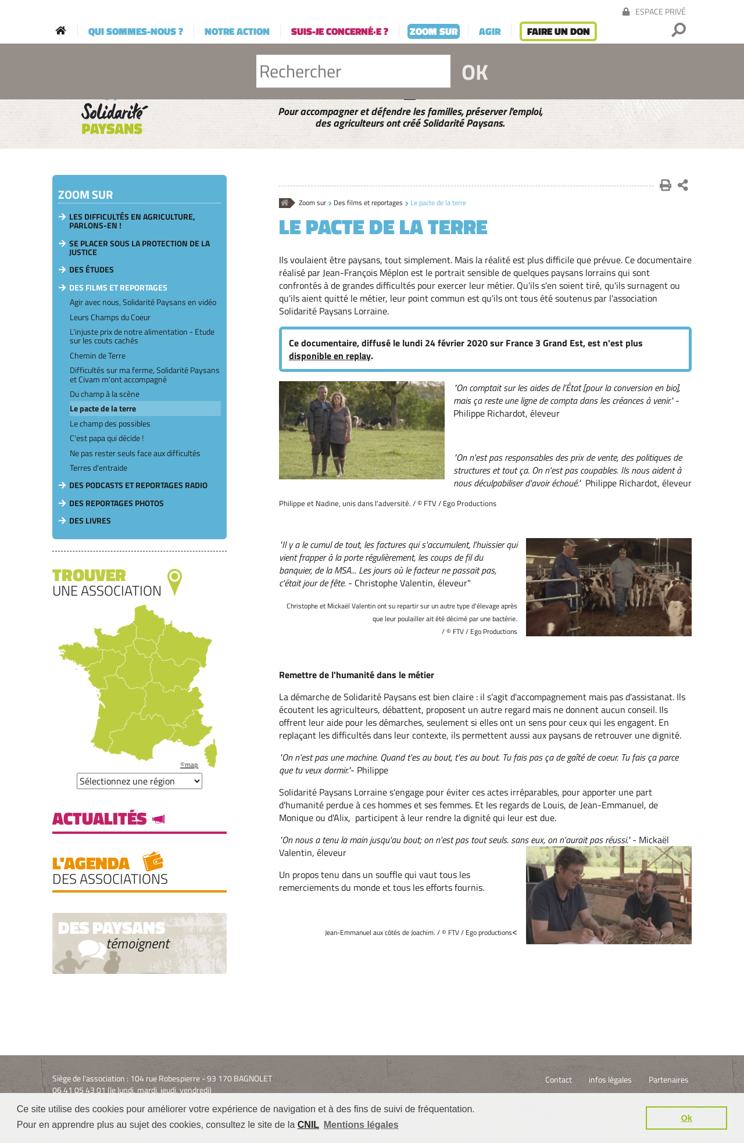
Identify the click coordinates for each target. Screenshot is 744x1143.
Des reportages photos (116, 503)
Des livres (90, 520)
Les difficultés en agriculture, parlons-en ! (132, 220)
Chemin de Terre (98, 355)
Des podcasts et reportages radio (138, 485)
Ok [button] (686, 1118)
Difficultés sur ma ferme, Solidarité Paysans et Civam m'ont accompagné (145, 374)
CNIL (308, 1125)
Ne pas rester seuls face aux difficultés (135, 453)
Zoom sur (312, 203)
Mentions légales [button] (361, 1125)
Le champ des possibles (110, 423)
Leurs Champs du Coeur (110, 317)
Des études (91, 269)
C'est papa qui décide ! (107, 438)
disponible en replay (330, 356)
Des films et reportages (368, 203)
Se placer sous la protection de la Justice (139, 247)
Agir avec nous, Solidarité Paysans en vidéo (143, 302)
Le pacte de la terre (103, 408)
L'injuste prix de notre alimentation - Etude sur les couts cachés (142, 335)
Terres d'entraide (98, 467)
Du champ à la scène (105, 394)
